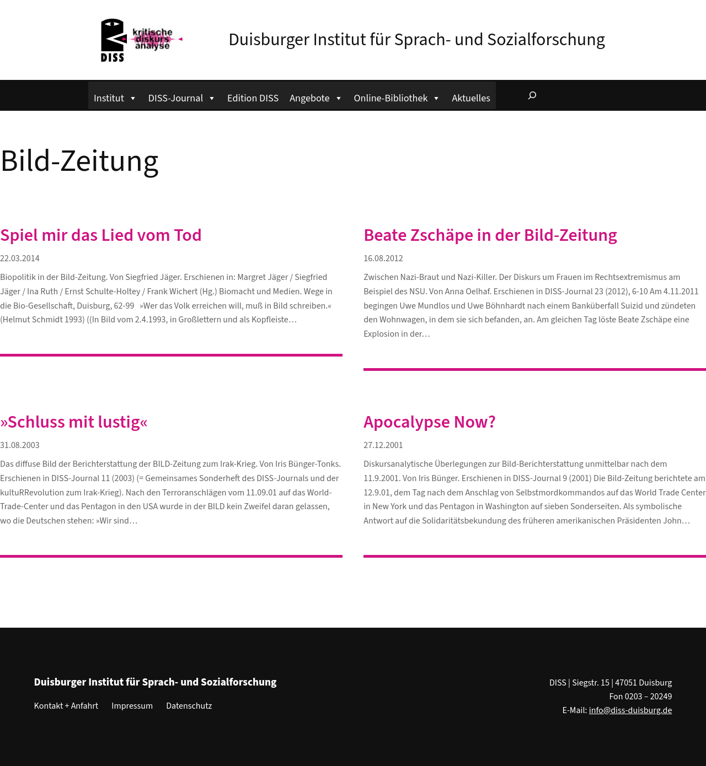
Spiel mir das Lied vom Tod (101, 235)
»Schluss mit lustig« (74, 422)
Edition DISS (253, 98)
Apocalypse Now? (429, 422)
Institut (115, 96)
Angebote (316, 96)
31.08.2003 (20, 445)
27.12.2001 (383, 445)
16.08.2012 (383, 258)
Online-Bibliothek (397, 96)
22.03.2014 (20, 258)
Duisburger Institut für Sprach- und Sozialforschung (416, 39)
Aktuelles (471, 98)
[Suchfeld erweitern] (532, 95)
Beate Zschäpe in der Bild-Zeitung (490, 235)
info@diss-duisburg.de (630, 710)
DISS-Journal (182, 96)
